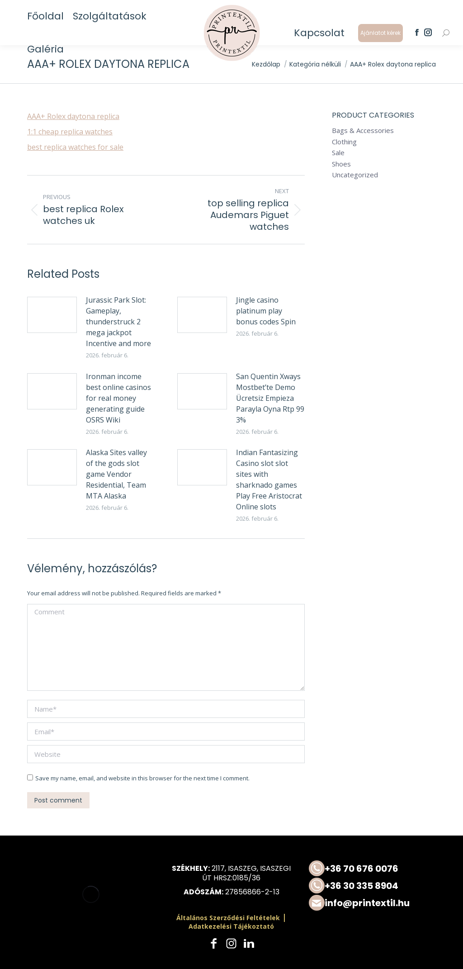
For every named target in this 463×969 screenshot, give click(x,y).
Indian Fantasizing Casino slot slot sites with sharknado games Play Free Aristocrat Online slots (269, 479)
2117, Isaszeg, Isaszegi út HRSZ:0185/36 (246, 873)
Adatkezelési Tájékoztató (231, 926)
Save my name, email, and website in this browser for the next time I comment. (142, 778)
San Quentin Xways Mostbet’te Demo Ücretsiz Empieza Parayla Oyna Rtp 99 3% (270, 398)
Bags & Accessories (363, 130)
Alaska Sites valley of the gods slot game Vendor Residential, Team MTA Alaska (116, 474)
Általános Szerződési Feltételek (228, 917)
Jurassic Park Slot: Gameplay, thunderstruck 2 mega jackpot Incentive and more (118, 321)
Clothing (344, 142)
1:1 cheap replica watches (70, 132)
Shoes (341, 164)
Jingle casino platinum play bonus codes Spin (266, 311)
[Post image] (52, 315)
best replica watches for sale (75, 147)
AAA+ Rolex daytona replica (73, 116)
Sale (338, 152)
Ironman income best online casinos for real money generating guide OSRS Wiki (118, 398)
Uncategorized (355, 175)
